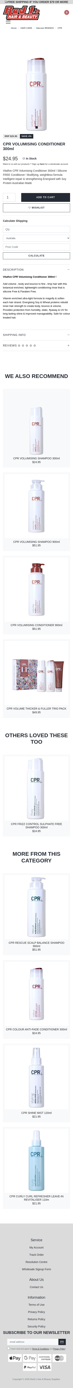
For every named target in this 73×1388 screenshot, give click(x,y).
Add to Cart (45, 197)
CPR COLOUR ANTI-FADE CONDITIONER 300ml (36, 1029)
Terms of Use (36, 1304)
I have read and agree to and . (36, 1348)
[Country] (36, 238)
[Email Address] (33, 1342)
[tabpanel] (36, 82)
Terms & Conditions (40, 1349)
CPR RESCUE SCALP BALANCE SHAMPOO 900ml (36, 944)
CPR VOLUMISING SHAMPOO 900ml (36, 541)
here (42, 164)
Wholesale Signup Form (36, 1269)
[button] (36, 207)
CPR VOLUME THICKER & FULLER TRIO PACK (36, 708)
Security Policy (37, 1326)
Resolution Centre (36, 1262)
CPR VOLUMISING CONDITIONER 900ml (36, 625)
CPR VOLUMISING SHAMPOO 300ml (36, 458)
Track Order (36, 1254)
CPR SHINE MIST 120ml (36, 1112)
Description (13, 269)
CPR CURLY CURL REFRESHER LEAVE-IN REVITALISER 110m (37, 1198)
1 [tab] (36, 127)
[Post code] (36, 247)
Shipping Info (14, 334)
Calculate (36, 255)
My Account (36, 1247)
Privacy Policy (36, 1312)
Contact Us (36, 1287)
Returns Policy (36, 1319)
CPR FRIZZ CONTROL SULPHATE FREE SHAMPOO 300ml (36, 825)
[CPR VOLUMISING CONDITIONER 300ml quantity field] (9, 197)
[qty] (36, 229)
